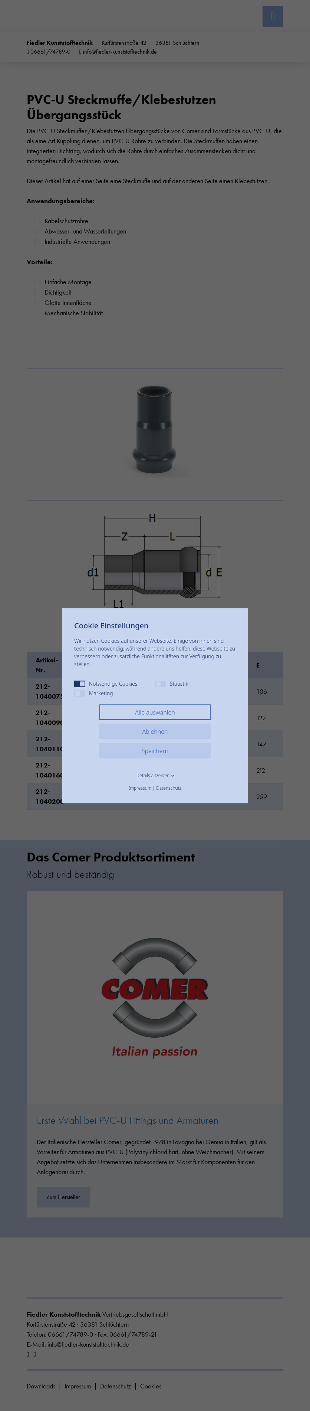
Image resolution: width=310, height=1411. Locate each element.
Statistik (171, 683)
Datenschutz (168, 788)
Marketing (93, 692)
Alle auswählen (155, 712)
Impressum (140, 788)
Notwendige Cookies (106, 683)
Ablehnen (155, 731)
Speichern (155, 750)
